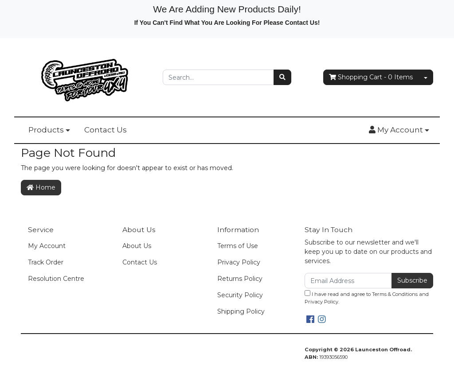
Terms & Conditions (395, 294)
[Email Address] (348, 280)
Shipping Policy (241, 311)
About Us (136, 246)
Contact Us (105, 129)
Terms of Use (237, 246)
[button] (399, 130)
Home (41, 187)
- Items (371, 77)
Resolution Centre (56, 279)
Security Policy (240, 295)
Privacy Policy (238, 262)
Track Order (45, 262)
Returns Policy (239, 279)
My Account (47, 246)
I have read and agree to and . (367, 297)
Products (46, 129)
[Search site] (282, 77)
